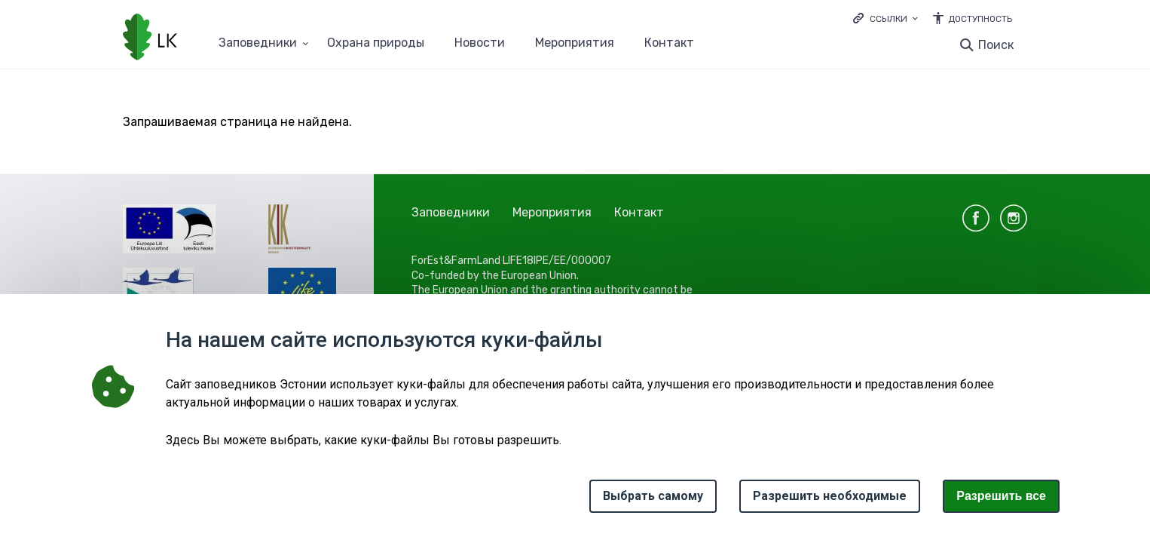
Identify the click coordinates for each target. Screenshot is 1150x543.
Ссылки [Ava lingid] (888, 19)
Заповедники (450, 212)
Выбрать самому (653, 496)
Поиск (996, 45)
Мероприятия (574, 43)
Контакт (669, 43)
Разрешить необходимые (830, 496)
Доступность (980, 19)
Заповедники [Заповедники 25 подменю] (258, 43)
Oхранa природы (375, 43)
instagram (1013, 218)
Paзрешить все (1001, 495)
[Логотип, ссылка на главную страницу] (150, 38)
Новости (479, 43)
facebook (975, 218)
